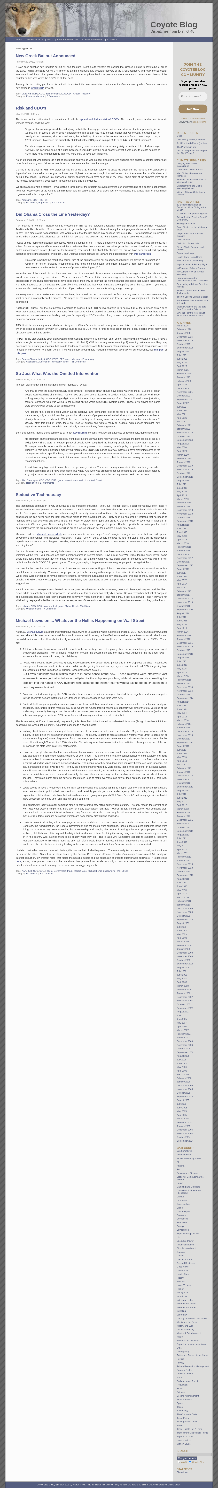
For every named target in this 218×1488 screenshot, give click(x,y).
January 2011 (183, 860)
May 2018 (182, 536)
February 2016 (184, 635)
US (82, 359)
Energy (180, 1226)
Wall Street (96, 480)
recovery (86, 93)
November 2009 (185, 912)
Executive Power (185, 1241)
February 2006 (184, 1078)
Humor (180, 1289)
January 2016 (183, 639)
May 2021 (182, 414)
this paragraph (142, 253)
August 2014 (183, 702)
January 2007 (183, 1037)
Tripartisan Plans (185, 1436)
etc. (178, 1237)
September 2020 (185, 440)
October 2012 (183, 783)
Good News (183, 1266)
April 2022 (182, 384)
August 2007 (183, 1011)
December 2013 (185, 731)
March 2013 (183, 764)
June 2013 (182, 753)
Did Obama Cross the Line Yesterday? (53, 214)
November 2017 (185, 558)
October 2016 (183, 606)
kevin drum (84, 480)
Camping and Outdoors (188, 1186)
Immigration (183, 1292)
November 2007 (185, 1000)
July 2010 (181, 882)
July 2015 (181, 661)
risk (46, 200)
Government (183, 1270)
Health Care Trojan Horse (189, 257)
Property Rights (184, 1370)
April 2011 (182, 849)
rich (73, 359)
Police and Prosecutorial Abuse (192, 1355)
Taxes (65, 361)
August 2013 (183, 746)
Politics (180, 1359)
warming (89, 359)
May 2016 (182, 624)
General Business (185, 1263)
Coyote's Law (183, 1204)
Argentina (26, 200)
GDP (69, 93)
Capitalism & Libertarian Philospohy (43, 361)
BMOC (50, 39)
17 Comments (47, 483)
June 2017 (182, 576)
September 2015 (185, 654)
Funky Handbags (185, 253)
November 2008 (185, 956)
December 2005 (185, 1085)
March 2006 (183, 1074)
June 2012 (182, 798)
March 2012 (183, 809)
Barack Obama (29, 359)
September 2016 (185, 609)
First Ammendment (186, 1248)
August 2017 (183, 569)
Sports (180, 1403)
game (60, 480)
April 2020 (182, 451)
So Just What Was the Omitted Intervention (57, 373)
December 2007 (185, 997)
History (180, 1278)
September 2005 (185, 1096)
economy (55, 93)
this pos (159, 349)
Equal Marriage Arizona (188, 1233)
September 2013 (185, 742)
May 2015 (182, 668)
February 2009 (184, 945)
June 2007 (182, 1019)
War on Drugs (184, 1444)
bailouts (25, 606)
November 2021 (185, 392)
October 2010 (183, 871)
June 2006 (182, 1063)
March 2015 (183, 676)
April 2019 (182, 495)
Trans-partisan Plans (187, 1421)
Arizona (180, 1165)
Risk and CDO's (31, 108)
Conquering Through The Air (191, 139)
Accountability (184, 1154)
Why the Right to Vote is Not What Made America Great (191, 314)
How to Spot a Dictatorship (190, 260)
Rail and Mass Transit (187, 1381)
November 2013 (185, 735)
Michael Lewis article (49, 534)
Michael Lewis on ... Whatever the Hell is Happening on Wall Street (80, 620)
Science (181, 1392)
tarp (78, 359)
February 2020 (184, 458)
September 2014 (185, 698)
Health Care (183, 1274)
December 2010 (185, 864)
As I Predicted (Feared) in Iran (192, 143)
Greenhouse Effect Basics (190, 169)
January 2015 (183, 683)
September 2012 (185, 786)
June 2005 (182, 1107)
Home (19, 39)
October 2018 (183, 517)
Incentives (182, 1296)
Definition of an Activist (188, 243)
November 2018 (185, 513)
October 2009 (183, 916)
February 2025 (184, 373)
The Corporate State (187, 1414)
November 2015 (185, 646)
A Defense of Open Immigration (192, 213)
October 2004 (183, 1137)
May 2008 (182, 978)
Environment (183, 1230)
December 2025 (185, 336)
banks (35, 93)
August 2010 (183, 879)
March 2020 (183, 455)
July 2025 (181, 355)
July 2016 (181, 617)
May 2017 (182, 580)
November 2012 (185, 779)
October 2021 (183, 395)
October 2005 (183, 1093)
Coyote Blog (173, 24)
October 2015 (183, 650)
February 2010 (184, 901)
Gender (180, 1255)
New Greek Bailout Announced (45, 55)
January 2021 (183, 429)
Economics (31, 202)
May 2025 (182, 362)
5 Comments (53, 96)
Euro (63, 93)
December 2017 (185, 554)
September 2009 (185, 919)
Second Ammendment (188, 1396)
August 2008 (183, 967)
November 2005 (185, 1089)
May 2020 (182, 447)
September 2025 (185, 347)
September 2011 (185, 831)
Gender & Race (184, 1259)
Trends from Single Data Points (192, 1432)
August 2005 (183, 1100)
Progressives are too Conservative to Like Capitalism (192, 279)
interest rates (71, 480)
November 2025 (185, 340)
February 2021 (184, 425)
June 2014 (182, 709)
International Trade (186, 1307)
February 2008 (184, 989)
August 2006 (183, 1056)
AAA (24, 871)
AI (178, 1162)
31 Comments (78, 361)
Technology (182, 1410)
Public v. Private (185, 1373)
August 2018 (183, 525)
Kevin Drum (80, 432)
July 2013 (181, 750)
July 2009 (181, 927)
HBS (41, 200)
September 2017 (185, 565)
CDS (47, 480)
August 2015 (183, 657)
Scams (180, 1388)
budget (41, 359)
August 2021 (183, 403)
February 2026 (184, 329)
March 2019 (183, 499)
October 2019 (183, 473)
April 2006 (182, 1070)
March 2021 (183, 421)
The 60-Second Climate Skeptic (192, 297)
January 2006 (183, 1081)
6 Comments (46, 873)
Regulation (43, 202)
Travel (180, 1425)
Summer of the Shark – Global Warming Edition (192, 180)
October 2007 (183, 1004)
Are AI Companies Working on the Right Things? (192, 151)
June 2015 (182, 665)
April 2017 (182, 583)
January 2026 (183, 333)
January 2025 (183, 377)
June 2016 (182, 620)
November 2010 (185, 868)
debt (47, 93)
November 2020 (185, 432)
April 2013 (182, 761)
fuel (55, 606)
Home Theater (184, 1285)
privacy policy (186, 122)
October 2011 (183, 827)
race (67, 359)
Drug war (181, 1215)
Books (180, 1183)
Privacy (180, 1362)
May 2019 (182, 491)
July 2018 (181, 528)
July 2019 (181, 484)
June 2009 (182, 930)
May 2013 (182, 757)
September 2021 (185, 399)
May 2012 (182, 801)
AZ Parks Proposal (93, 39)
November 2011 (185, 823)
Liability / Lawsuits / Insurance (192, 1318)
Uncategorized (33, 608)
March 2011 (183, 853)
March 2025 (183, 370)
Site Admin (182, 1472)
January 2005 (183, 1126)
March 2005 (183, 1118)
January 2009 (183, 949)
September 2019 (185, 477)
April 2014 (182, 716)
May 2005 (182, 1111)
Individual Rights (185, 1300)
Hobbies (181, 1281)
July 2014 (181, 705)
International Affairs (186, 1303)
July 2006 (181, 1059)
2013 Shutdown (184, 1151)
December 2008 (185, 952)
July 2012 (181, 794)
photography (183, 1351)
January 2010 (183, 904)
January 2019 (183, 506)
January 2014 (183, 727)
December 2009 (185, 908)
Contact (112, 39)
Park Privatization (67, 39)
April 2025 (182, 366)
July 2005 (181, 1104)
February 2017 (184, 591)
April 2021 (182, 418)
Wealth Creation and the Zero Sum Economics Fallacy (191, 308)
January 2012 (183, 816)
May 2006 (182, 1067)
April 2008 (182, 982)
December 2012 (185, 775)
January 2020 (183, 462)
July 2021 (181, 407)
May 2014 (182, 713)
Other (179, 1348)
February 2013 (184, 768)
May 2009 (182, 934)
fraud (69, 871)
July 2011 (181, 838)
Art (178, 1169)
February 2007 (184, 1034)
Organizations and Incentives (191, 1344)
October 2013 (183, 738)
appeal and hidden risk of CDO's (99, 119)
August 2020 (183, 443)
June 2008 (182, 974)
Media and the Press (187, 1322)
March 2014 (183, 720)
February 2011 (184, 856)
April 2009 (182, 938)
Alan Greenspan (30, 480)
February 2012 (184, 812)
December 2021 (185, 388)
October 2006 (183, 1048)
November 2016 (185, 602)
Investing (181, 1311)
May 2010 (182, 890)
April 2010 (182, 893)
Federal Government (55, 871)
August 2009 (183, 923)
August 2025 (183, 351)
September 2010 (185, 875)
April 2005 (182, 1115)
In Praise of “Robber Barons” (191, 268)
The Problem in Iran (187, 147)
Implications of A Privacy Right (192, 264)
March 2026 (183, 325)
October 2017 (183, 561)
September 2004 (185, 1141)
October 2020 (183, 436)
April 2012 (182, 805)
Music (180, 1336)
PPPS (55, 359)
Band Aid (26, 93)
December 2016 (185, 598)
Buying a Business (186, 223)
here (18, 861)
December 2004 (185, 1129)
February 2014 (184, 724)
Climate (180, 1196)
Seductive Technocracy (38, 494)
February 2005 (184, 1122)
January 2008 (183, 993)
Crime (180, 1207)
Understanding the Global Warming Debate (189, 187)
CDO (41, 93)
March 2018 (183, 543)
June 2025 (182, 359)
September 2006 (185, 1052)
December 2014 (185, 687)
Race (179, 1377)
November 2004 (185, 1133)
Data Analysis (183, 1211)
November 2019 (185, 469)
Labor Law (182, 1314)
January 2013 (183, 772)
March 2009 (183, 941)
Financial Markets (35, 96)
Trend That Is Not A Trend (189, 1429)
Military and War (185, 1326)
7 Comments (50, 608)
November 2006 (185, 1045)
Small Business (184, 1399)
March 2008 (183, 986)
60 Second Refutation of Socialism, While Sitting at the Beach (191, 207)
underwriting (109, 871)
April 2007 (182, 1026)
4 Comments (58, 202)
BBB (29, 871)
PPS (62, 359)
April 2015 (182, 672)
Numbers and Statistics (188, 1340)
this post (21, 353)
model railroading (185, 1329)
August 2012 (183, 790)
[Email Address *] (192, 96)
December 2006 (185, 1041)
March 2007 (183, 1030)
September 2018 (185, 521)
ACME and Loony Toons (189, 1158)
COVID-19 (182, 1200)
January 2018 (183, 550)
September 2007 (185, 1008)
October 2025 (183, 344)
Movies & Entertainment (189, 1333)
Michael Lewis (72, 606)
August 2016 (183, 613)
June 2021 (182, 410)
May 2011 (182, 845)
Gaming (181, 1252)
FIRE (54, 480)
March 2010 (183, 897)
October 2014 (183, 694)
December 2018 (185, 510)
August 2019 (183, 480)
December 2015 (185, 643)
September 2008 (185, 963)
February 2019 (184, 502)
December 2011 (185, 820)
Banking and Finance (187, 1173)
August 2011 (183, 834)
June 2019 (182, 488)
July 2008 (181, 971)
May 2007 (182, 1022)
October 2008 (183, 960)
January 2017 (183, 595)
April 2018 (182, 539)
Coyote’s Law (183, 239)
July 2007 (181, 1015)
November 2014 (185, 691)
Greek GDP (37, 88)
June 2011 (182, 842)
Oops (179, 136)
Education (182, 1222)
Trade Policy (183, 1418)
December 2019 (185, 465)
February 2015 (184, 679)
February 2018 (184, 547)
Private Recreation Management (193, 1366)
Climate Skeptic (35, 39)
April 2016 (182, 628)
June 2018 (182, 532)
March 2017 (183, 587)
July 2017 (181, 573)
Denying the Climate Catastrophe (187, 164)
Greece (77, 93)
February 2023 (184, 381)
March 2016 (183, 631)
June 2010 (182, 886)
